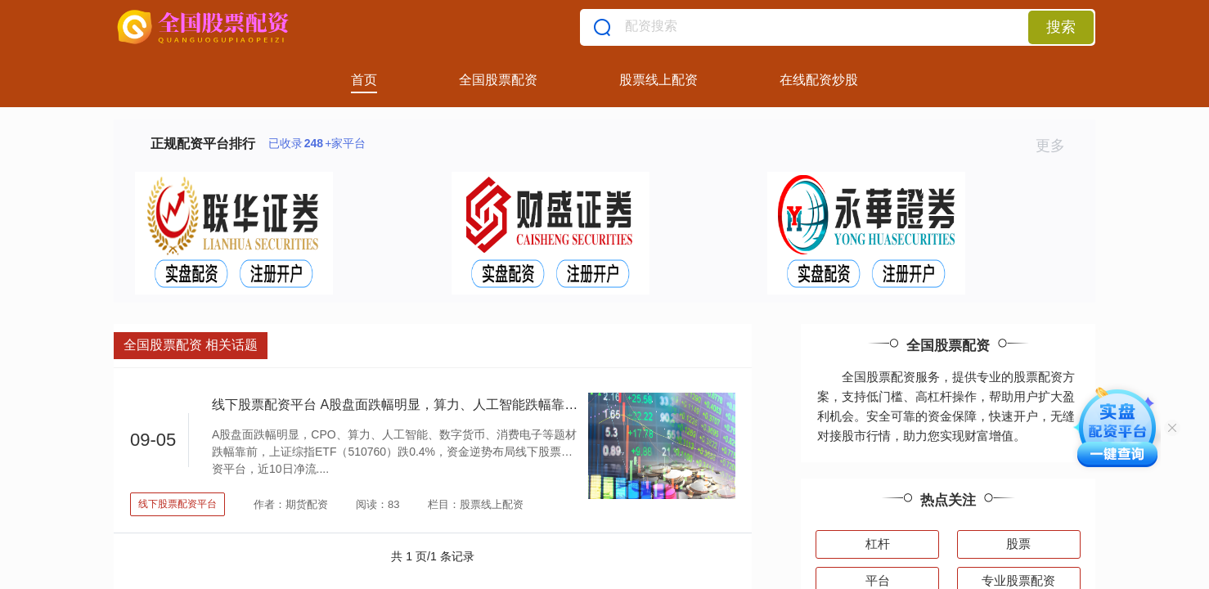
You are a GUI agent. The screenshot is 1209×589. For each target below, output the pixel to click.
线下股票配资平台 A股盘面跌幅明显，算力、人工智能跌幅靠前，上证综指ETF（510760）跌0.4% (496, 404)
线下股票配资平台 (177, 504)
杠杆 (877, 544)
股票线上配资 (658, 80)
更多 (1057, 145)
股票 (1018, 544)
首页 (364, 80)
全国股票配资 (498, 80)
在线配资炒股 (819, 80)
